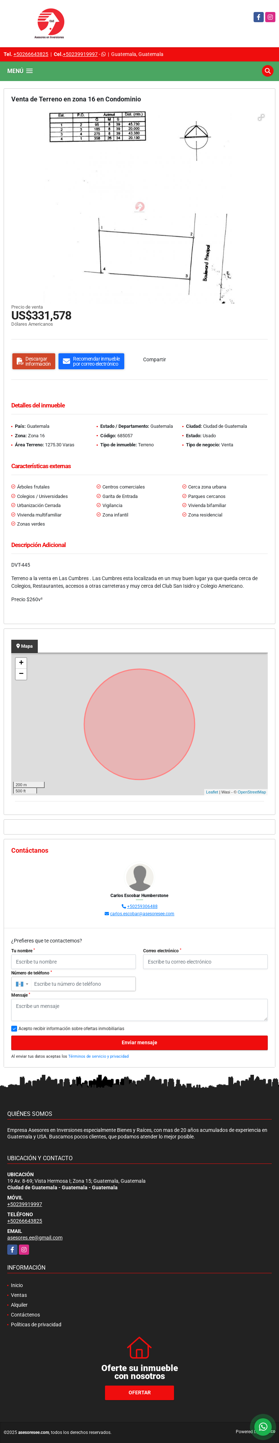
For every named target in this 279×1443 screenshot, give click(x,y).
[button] (261, 117)
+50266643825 (30, 54)
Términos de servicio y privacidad (98, 1056)
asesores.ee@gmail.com (34, 1238)
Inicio (17, 1285)
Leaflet (212, 792)
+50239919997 (80, 54)
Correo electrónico (162, 951)
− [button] (21, 674)
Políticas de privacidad (36, 1324)
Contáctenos (25, 1315)
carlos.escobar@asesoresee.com (142, 913)
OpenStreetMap (252, 792)
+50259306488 (142, 906)
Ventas (19, 1295)
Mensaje (20, 995)
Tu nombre (23, 951)
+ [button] (21, 663)
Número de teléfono (31, 973)
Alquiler (19, 1305)
